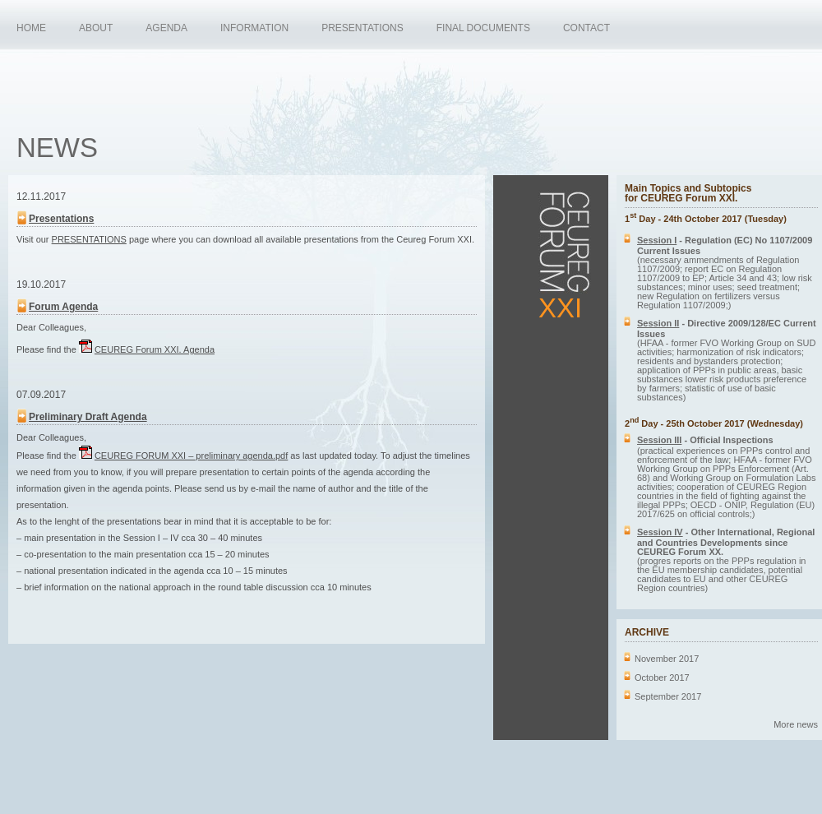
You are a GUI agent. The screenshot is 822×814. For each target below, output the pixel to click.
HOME (31, 28)
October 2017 (662, 677)
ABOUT (96, 28)
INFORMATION (254, 28)
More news (796, 724)
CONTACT (586, 28)
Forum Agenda (63, 306)
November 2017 (667, 659)
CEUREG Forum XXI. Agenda (155, 349)
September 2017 (668, 696)
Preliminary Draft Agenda (88, 417)
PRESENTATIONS (362, 28)
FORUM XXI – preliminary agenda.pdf (191, 455)
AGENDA (166, 28)
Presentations (61, 218)
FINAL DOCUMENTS (483, 28)
